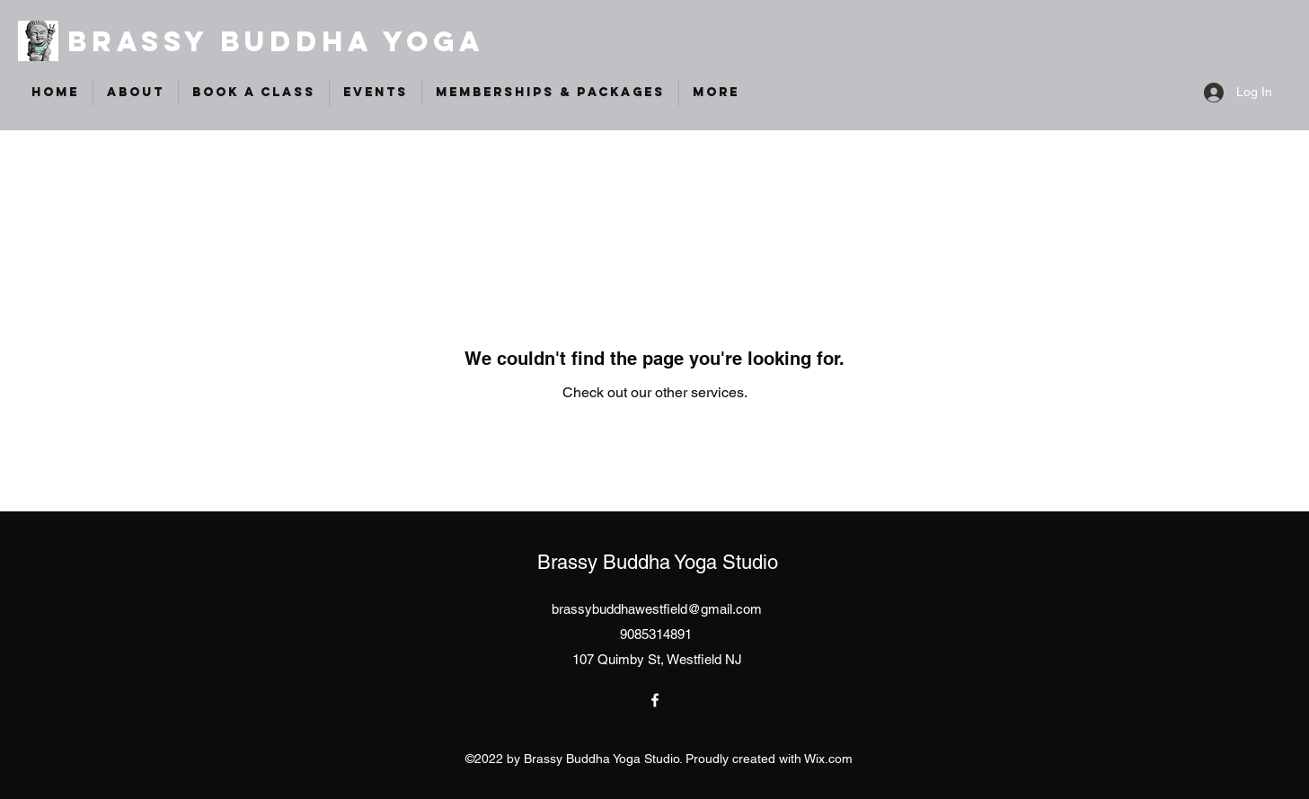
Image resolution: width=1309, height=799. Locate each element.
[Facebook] (655, 700)
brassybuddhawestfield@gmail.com (657, 609)
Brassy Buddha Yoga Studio (657, 562)
